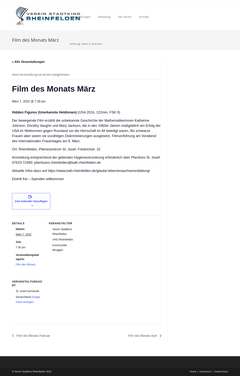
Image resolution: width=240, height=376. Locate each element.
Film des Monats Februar (33, 335)
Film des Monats (26, 264)
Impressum (205, 371)
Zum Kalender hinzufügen (31, 201)
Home (193, 371)
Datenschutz (221, 371)
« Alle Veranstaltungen (28, 61)
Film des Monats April (143, 335)
